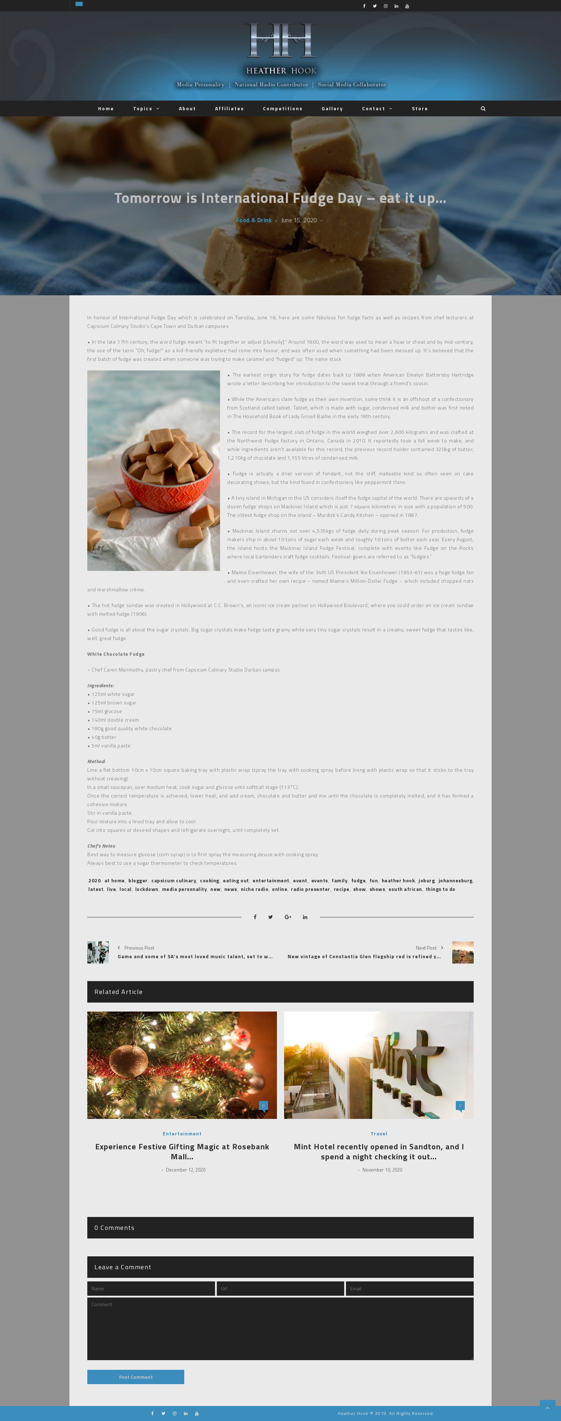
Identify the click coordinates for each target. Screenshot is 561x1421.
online (279, 889)
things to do (440, 889)
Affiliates (229, 108)
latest (95, 889)
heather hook (398, 880)
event (300, 880)
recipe (342, 889)
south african (405, 889)
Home (106, 108)
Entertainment (182, 1133)
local (125, 889)
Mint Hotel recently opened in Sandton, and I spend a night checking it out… (379, 1151)
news (230, 889)
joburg (427, 880)
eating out (236, 880)
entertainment (271, 880)
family (339, 880)
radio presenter (310, 889)
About (187, 108)
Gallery (332, 108)
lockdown (146, 889)
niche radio (255, 889)
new (215, 889)
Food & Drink (254, 219)
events (319, 880)
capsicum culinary (173, 880)
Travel (379, 1133)
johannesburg (456, 880)
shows (377, 889)
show (359, 889)
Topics (142, 108)
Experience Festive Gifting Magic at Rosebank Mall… (182, 1151)
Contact (373, 108)
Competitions (283, 108)
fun (374, 880)
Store (420, 108)
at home (114, 880)
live (111, 889)
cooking (209, 880)
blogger (138, 880)
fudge (358, 880)
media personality (184, 889)
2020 (94, 880)
